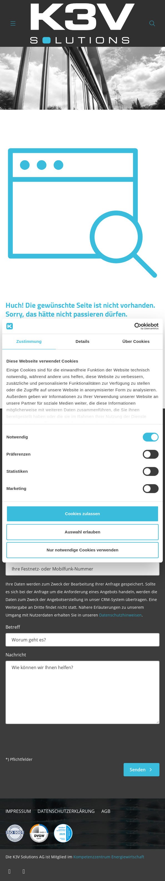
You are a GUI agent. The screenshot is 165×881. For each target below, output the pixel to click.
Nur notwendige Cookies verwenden (82, 550)
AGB (105, 811)
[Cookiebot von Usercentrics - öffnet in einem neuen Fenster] (134, 326)
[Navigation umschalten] (13, 23)
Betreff (13, 627)
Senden (141, 770)
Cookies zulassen (82, 513)
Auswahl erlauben (82, 532)
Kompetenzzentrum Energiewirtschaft (108, 856)
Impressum (18, 811)
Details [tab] (82, 341)
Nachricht (16, 655)
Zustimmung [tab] (29, 341)
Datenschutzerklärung (66, 811)
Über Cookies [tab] (136, 341)
